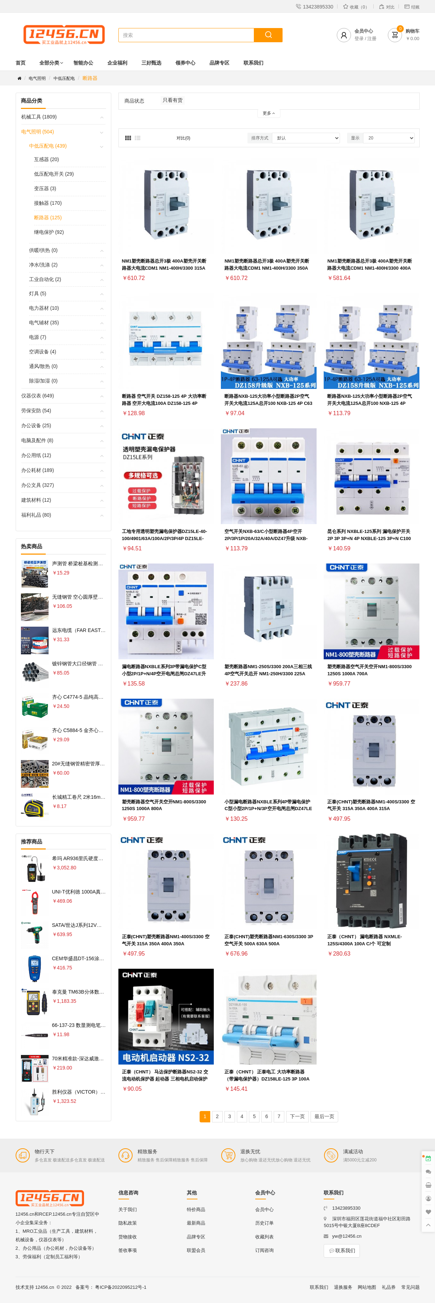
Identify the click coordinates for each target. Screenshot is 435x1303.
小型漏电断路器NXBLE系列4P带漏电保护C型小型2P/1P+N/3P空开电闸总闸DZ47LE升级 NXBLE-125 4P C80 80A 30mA (268, 809)
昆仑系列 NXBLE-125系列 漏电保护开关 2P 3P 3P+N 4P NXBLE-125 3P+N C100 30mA (369, 538)
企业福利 (117, 63)
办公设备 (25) (36, 425)
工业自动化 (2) (45, 279)
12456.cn (44, 1287)
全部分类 (49, 63)
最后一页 (324, 1116)
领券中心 (185, 63)
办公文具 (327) (37, 485)
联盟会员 (196, 1250)
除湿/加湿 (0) (43, 381)
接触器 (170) (48, 203)
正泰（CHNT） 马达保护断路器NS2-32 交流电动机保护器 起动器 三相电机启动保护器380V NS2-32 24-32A (165, 1079)
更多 (269, 113)
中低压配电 (64, 78)
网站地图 (367, 1287)
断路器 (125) (48, 217)
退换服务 (343, 1287)
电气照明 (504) (37, 131)
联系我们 (253, 63)
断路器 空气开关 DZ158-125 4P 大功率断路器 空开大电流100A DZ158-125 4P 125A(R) (164, 403)
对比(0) (183, 138)
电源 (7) (37, 337)
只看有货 (173, 100)
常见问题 (410, 1287)
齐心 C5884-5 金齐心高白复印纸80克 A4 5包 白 (104, 730)
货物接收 (127, 1236)
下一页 (297, 1116)
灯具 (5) (37, 293)
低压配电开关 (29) (54, 174)
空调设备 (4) (42, 351)
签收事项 (127, 1250)
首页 (21, 63)
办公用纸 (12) (36, 455)
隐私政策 (127, 1223)
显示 (355, 138)
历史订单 (264, 1223)
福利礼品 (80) (36, 515)
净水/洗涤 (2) (43, 265)
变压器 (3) (45, 188)
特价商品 (196, 1209)
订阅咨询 (264, 1250)
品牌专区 (219, 63)
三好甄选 (151, 63)
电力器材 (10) (44, 308)
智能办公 (83, 63)
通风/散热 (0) (43, 366)
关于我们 (127, 1209)
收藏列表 (264, 1236)
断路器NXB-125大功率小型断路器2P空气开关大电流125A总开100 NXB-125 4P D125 (369, 403)
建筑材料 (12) (36, 500)
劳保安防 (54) (36, 410)
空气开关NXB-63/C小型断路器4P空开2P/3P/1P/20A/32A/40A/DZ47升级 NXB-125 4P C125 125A (265, 538)
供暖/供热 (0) (43, 250)
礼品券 (389, 1287)
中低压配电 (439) (48, 146)
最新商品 (196, 1223)
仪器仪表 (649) (37, 395)
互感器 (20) (46, 159)
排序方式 (259, 138)
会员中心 (264, 1209)
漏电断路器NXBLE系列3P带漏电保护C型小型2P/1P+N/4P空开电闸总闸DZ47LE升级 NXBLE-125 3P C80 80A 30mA (164, 673)
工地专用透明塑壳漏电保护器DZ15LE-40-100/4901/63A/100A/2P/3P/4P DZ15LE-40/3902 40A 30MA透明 (164, 538)
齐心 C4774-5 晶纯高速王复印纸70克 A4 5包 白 (104, 697)
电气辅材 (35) (44, 322)
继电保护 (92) (49, 232)
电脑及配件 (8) (37, 440)
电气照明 (37, 78)
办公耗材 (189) (37, 470)
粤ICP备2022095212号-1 (120, 1287)
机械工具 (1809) (39, 117)
